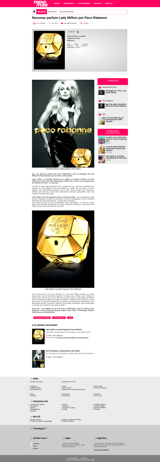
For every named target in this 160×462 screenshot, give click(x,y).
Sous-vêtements (35, 389)
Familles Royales (99, 406)
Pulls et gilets (98, 386)
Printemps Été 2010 (42, 318)
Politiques (97, 409)
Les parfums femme (66, 12)
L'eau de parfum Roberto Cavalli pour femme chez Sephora (115, 148)
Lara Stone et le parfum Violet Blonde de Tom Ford (116, 157)
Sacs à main (98, 395)
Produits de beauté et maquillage (41, 421)
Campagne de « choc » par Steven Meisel (116, 91)
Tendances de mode (68, 382)
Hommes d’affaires (100, 407)
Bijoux (32, 394)
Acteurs (64, 404)
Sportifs (64, 409)
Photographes (35, 409)
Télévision (65, 406)
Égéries (32, 407)
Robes (64, 386)
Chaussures (66, 395)
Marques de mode (36, 382)
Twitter (35, 446)
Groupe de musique (68, 407)
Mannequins (34, 406)
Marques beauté (35, 419)
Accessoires (66, 394)
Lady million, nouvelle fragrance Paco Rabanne (64, 329)
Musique (33, 411)
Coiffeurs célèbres (100, 404)
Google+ (35, 448)
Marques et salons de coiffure (71, 419)
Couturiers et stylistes (37, 404)
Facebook (36, 443)
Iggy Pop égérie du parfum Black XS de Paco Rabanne (116, 105)
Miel (70, 318)
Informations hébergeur (101, 450)
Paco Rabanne (59, 318)
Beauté (42, 11)
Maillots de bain (35, 388)
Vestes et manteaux (100, 388)
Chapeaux (97, 394)
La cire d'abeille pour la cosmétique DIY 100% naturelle (115, 119)
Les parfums (52, 12)
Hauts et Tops (66, 388)
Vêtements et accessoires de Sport (73, 389)
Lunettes (33, 395)
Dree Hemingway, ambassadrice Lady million (63, 351)
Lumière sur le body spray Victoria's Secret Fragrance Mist (116, 139)
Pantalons (33, 386)
